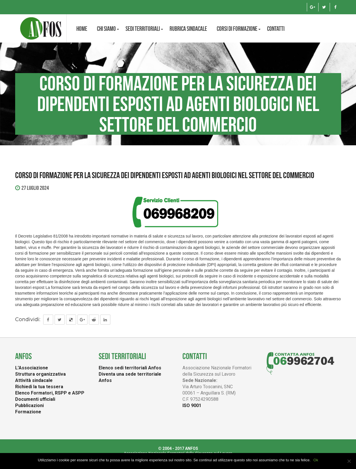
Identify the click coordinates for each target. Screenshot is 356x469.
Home (81, 28)
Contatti (276, 28)
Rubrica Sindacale (188, 28)
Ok (315, 460)
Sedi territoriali (143, 28)
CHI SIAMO (106, 28)
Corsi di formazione (237, 28)
